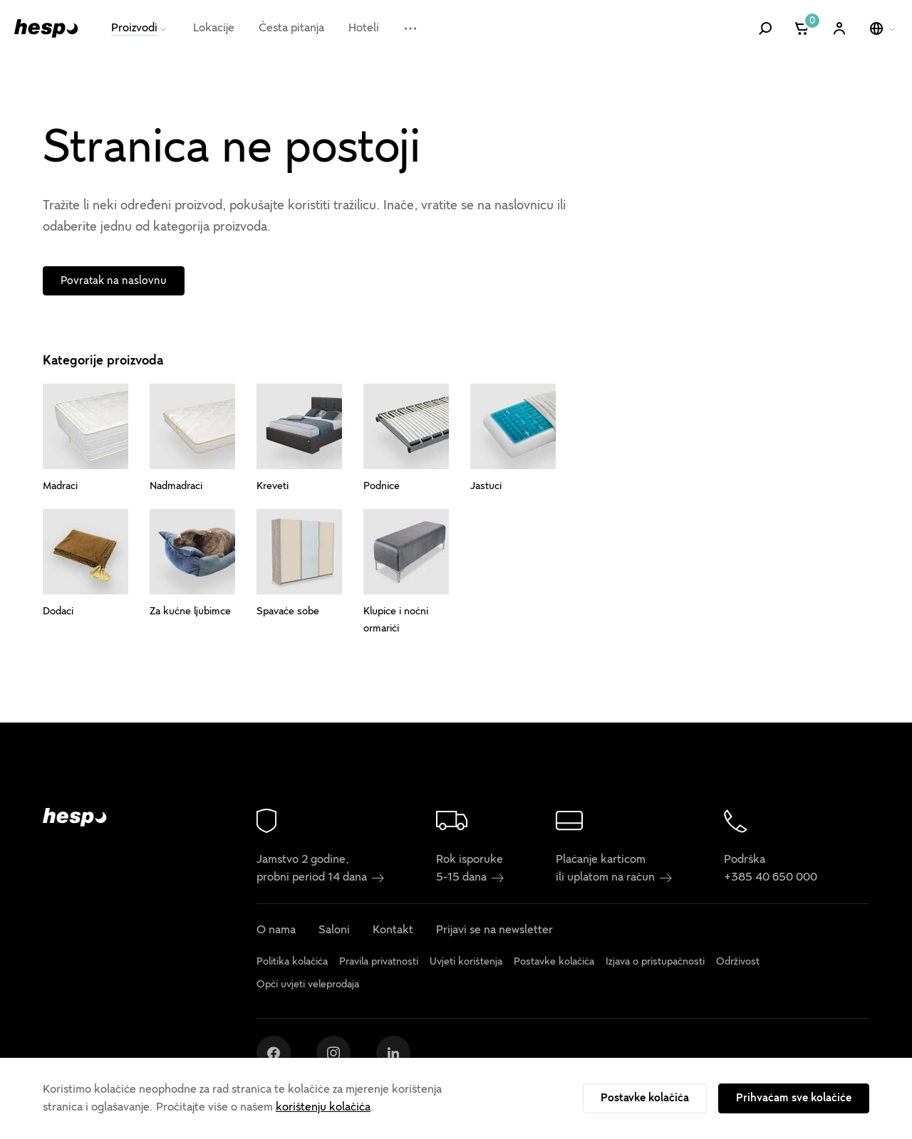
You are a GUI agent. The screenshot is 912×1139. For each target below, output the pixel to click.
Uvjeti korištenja (466, 961)
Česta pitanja (291, 27)
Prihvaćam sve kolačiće (793, 1097)
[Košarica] (802, 28)
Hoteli (363, 27)
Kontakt (393, 930)
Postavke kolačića (645, 1097)
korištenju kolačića (323, 1107)
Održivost (738, 961)
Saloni (334, 930)
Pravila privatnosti (378, 961)
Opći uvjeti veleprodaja (307, 985)
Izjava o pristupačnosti (655, 961)
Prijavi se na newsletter (494, 930)
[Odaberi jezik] (883, 28)
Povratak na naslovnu (114, 280)
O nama (276, 930)
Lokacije (213, 27)
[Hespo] (46, 28)
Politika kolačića (292, 961)
